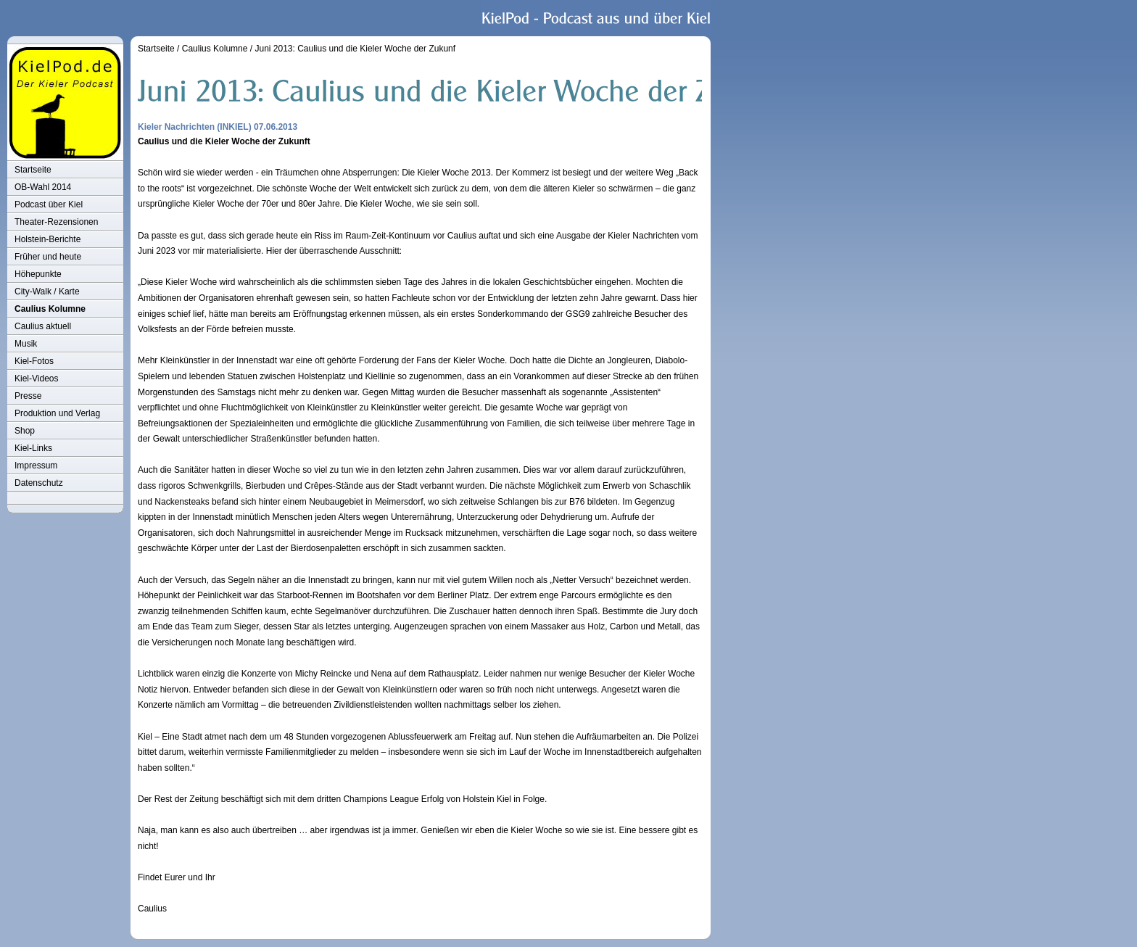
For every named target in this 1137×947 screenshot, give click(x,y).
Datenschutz (39, 483)
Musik (26, 344)
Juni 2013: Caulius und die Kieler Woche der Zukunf (355, 49)
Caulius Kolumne (50, 309)
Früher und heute (48, 257)
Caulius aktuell (43, 326)
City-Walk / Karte (47, 291)
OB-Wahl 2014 (43, 187)
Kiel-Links (33, 448)
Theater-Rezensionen (56, 222)
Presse (28, 396)
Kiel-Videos (36, 378)
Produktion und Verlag (57, 413)
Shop (25, 431)
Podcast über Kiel (49, 204)
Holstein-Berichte (47, 239)
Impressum (36, 465)
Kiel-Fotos (34, 361)
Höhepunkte (38, 274)
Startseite (33, 170)
